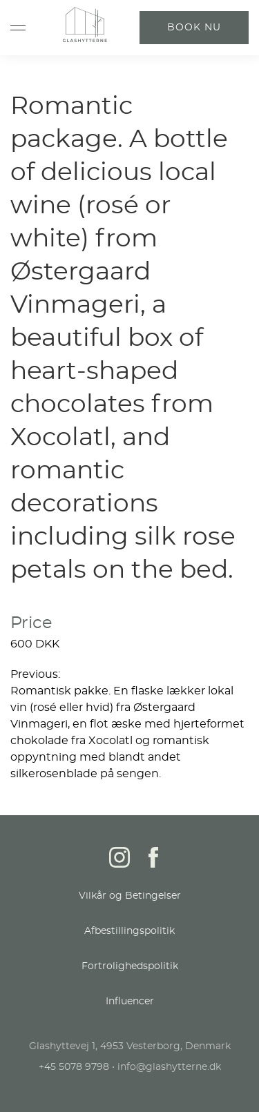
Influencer (130, 1001)
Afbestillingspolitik (129, 931)
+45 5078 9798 (74, 1067)
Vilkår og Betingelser (130, 896)
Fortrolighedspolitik (129, 966)
